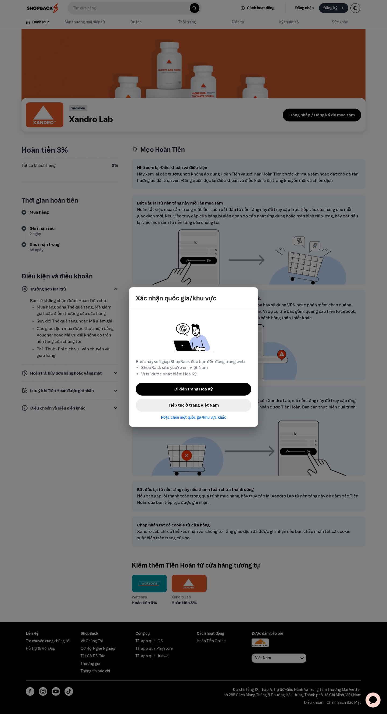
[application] (373, 700)
